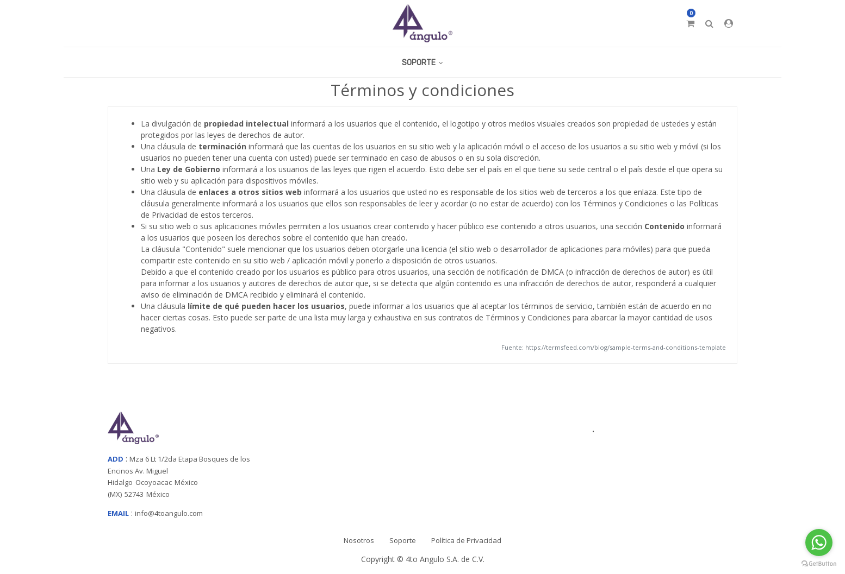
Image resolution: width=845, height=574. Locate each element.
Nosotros (359, 540)
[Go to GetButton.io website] (818, 563)
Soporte (402, 540)
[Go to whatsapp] (818, 542)
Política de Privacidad (466, 540)
